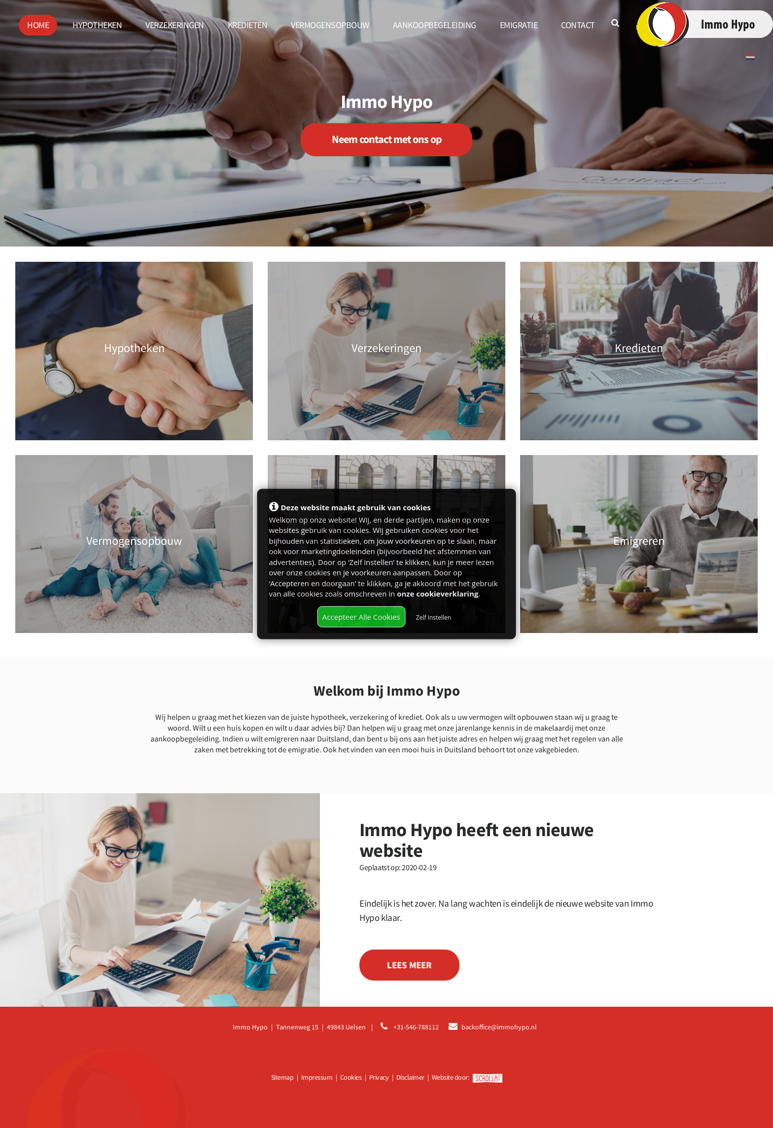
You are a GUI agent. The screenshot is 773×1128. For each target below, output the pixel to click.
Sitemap (282, 1077)
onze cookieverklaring (437, 593)
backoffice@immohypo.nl (499, 1026)
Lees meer (409, 965)
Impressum (317, 1077)
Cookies (351, 1077)
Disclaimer (410, 1077)
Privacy (379, 1077)
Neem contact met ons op (387, 139)
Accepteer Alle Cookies (361, 616)
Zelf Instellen (433, 617)
